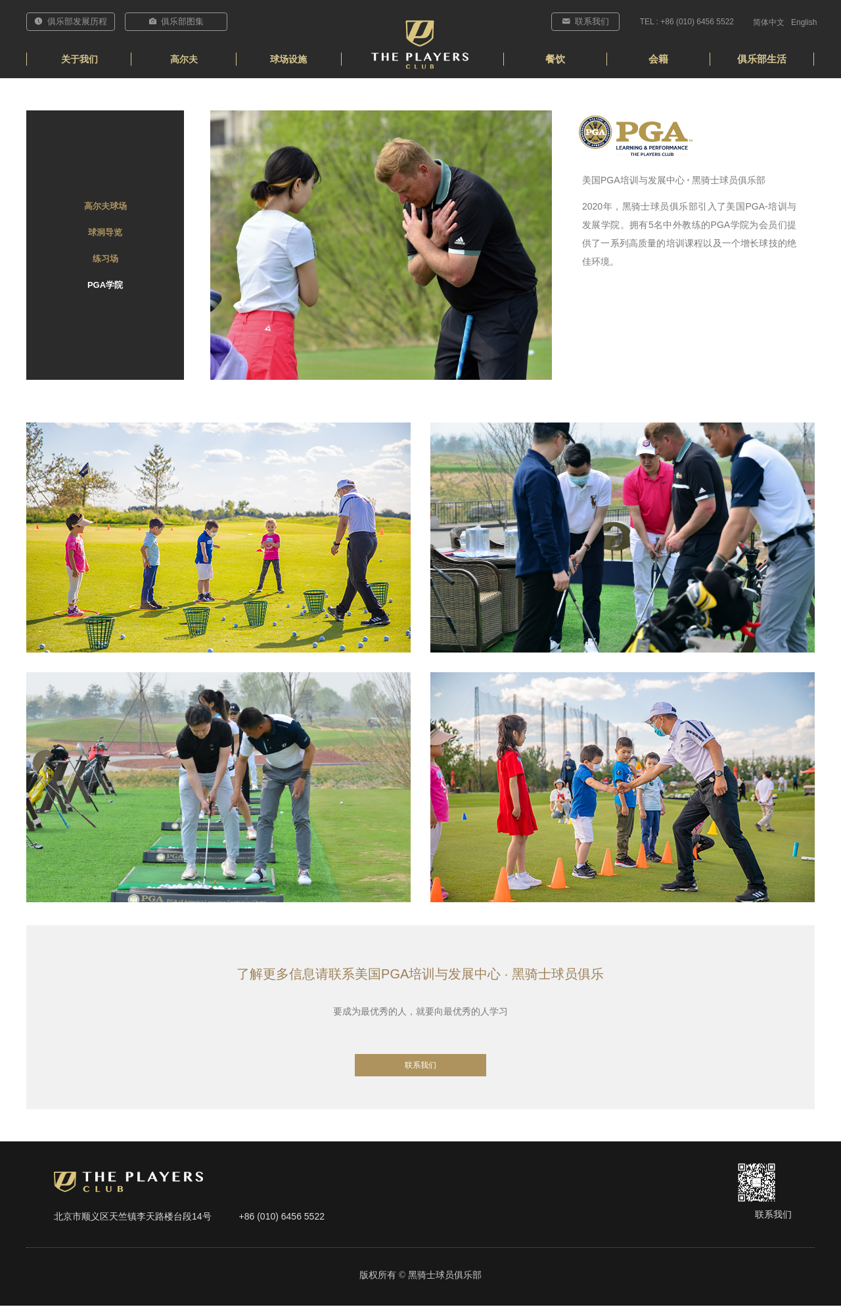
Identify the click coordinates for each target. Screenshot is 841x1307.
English (804, 22)
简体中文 (768, 22)
